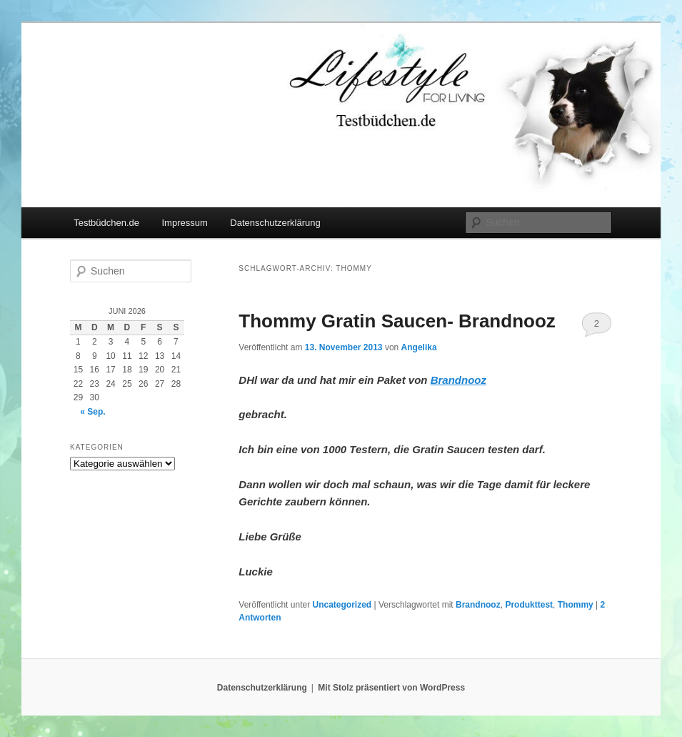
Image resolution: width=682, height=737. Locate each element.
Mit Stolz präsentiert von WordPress (391, 688)
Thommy (575, 605)
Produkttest (529, 605)
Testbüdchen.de (106, 222)
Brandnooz (478, 605)
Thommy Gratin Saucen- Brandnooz (397, 321)
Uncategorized (341, 605)
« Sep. (92, 412)
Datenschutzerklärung (275, 222)
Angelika (419, 347)
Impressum (185, 222)
